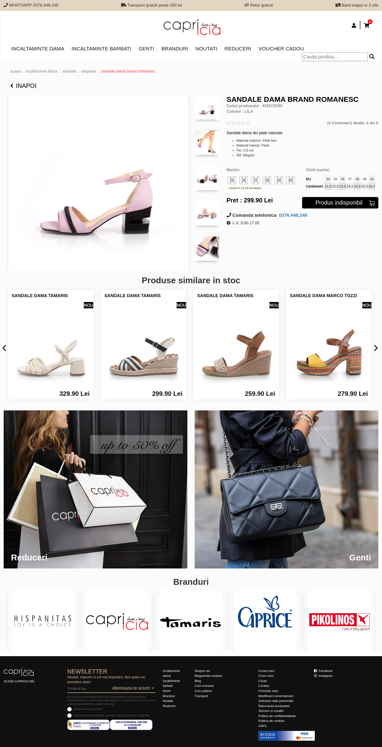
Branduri (175, 48)
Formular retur (268, 691)
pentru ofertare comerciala (87, 709)
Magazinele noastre (208, 676)
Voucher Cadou (281, 48)
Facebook (323, 671)
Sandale (69, 71)
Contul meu (266, 671)
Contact (263, 686)
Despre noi (202, 671)
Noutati (206, 48)
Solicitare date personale (275, 701)
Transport (201, 696)
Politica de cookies (271, 721)
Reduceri (237, 48)
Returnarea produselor (274, 706)
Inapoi (23, 85)
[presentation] (4, 348)
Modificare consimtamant (276, 696)
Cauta (262, 681)
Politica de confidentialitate (277, 716)
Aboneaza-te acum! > (133, 688)
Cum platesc (203, 691)
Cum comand (204, 686)
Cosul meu (265, 676)
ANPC (262, 726)
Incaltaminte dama (37, 48)
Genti (146, 48)
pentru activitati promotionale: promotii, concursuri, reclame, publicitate (111, 715)
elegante (88, 71)
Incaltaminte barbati (101, 48)
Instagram (323, 676)
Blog (198, 681)
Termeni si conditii (270, 711)
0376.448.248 (292, 215)
